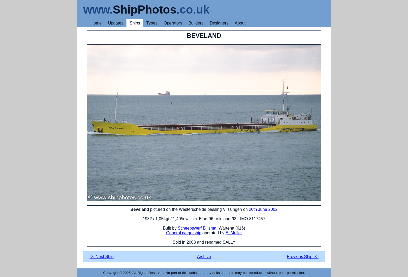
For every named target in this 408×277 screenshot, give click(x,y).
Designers (219, 23)
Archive (204, 256)
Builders (195, 23)
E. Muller (234, 233)
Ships (135, 23)
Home (96, 23)
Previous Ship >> (302, 256)
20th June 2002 (263, 209)
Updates (116, 23)
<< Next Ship (102, 256)
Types (151, 23)
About (240, 23)
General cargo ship (183, 233)
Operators (173, 23)
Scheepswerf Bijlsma (197, 228)
